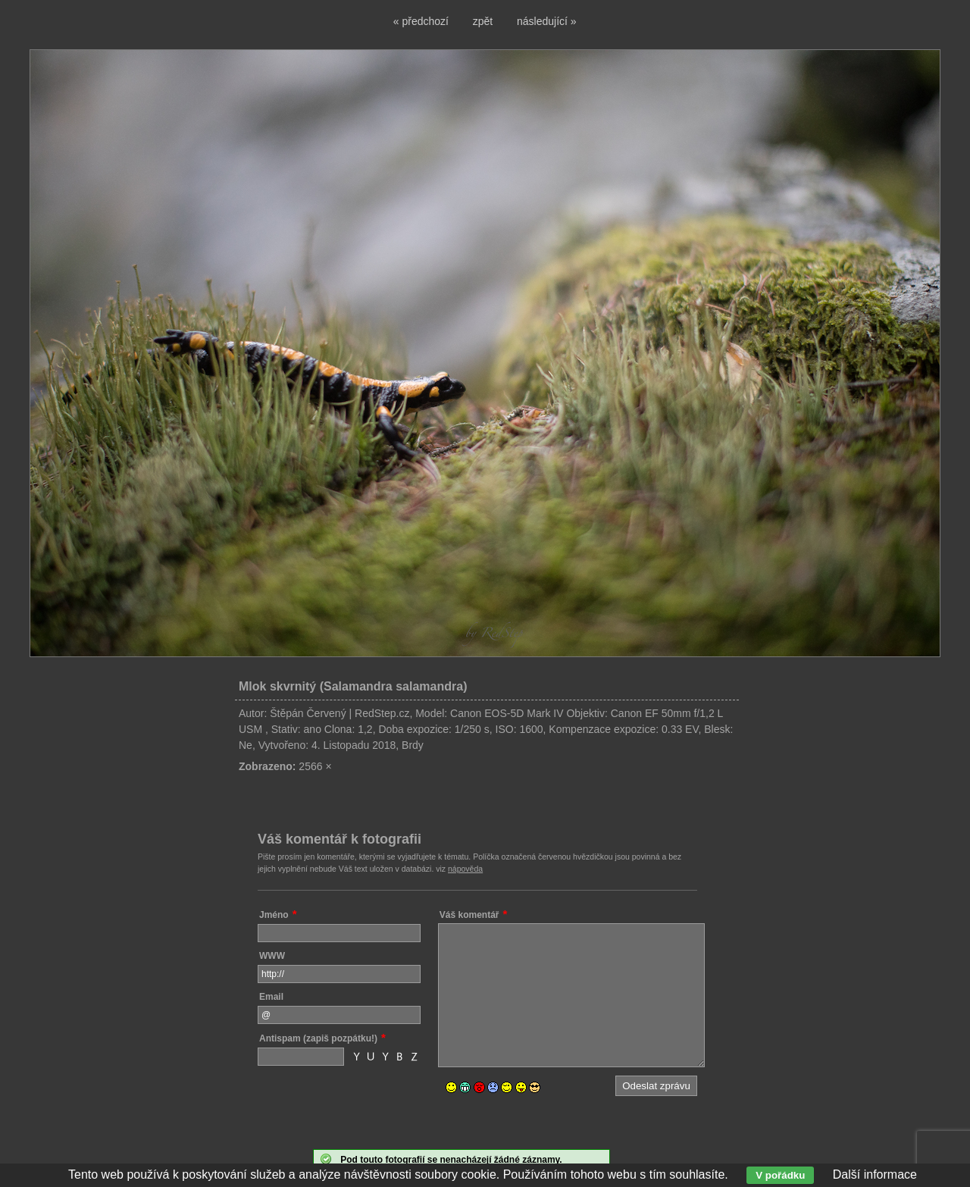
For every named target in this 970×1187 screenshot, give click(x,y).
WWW (272, 956)
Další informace (875, 1174)
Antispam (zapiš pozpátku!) (318, 1038)
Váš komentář (469, 915)
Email (271, 996)
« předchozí (421, 21)
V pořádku (780, 1175)
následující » (547, 21)
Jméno (274, 915)
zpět (483, 21)
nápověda (465, 868)
